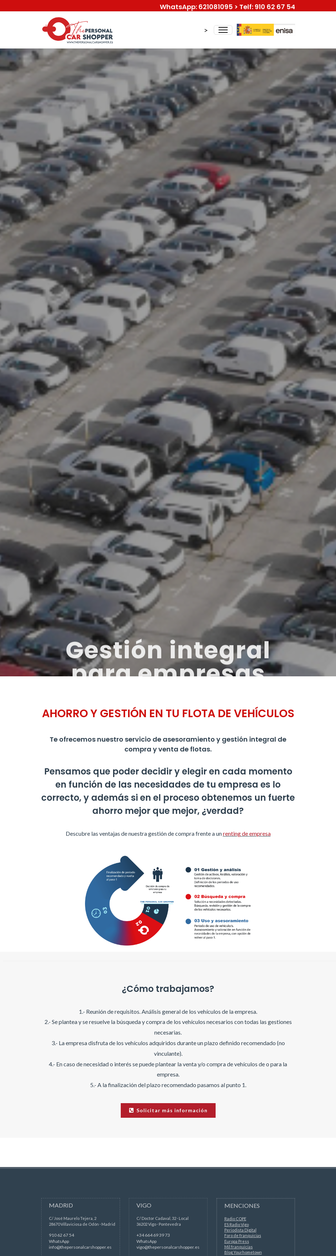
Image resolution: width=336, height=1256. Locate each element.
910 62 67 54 (61, 1235)
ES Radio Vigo (236, 1224)
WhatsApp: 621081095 (196, 6)
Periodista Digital (240, 1230)
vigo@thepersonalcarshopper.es (168, 1247)
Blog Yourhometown (243, 1252)
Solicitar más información (168, 1110)
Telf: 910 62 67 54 (267, 6)
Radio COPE (235, 1218)
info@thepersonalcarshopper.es (80, 1247)
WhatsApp (59, 1241)
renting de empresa (247, 833)
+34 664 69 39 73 (153, 1235)
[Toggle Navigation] (223, 30)
